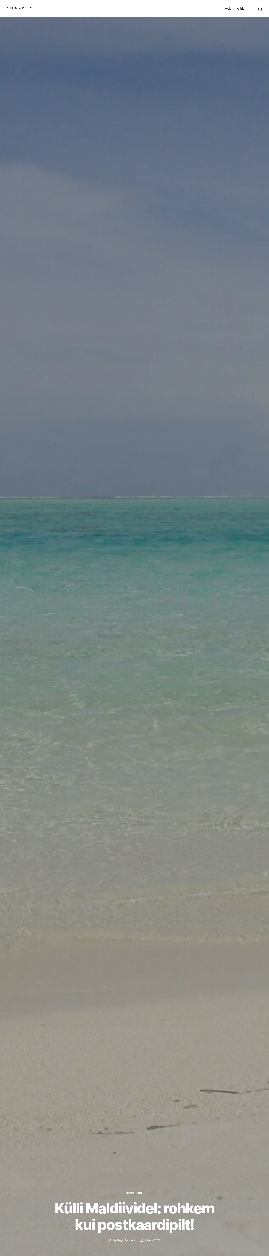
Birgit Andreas (125, 1240)
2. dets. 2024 (152, 1240)
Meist (228, 8)
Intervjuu (134, 1193)
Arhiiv (240, 8)
